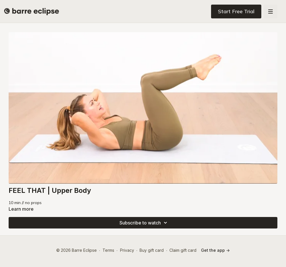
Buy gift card (152, 250)
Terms (108, 250)
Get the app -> (215, 250)
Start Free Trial (236, 11)
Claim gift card (182, 250)
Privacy (127, 250)
